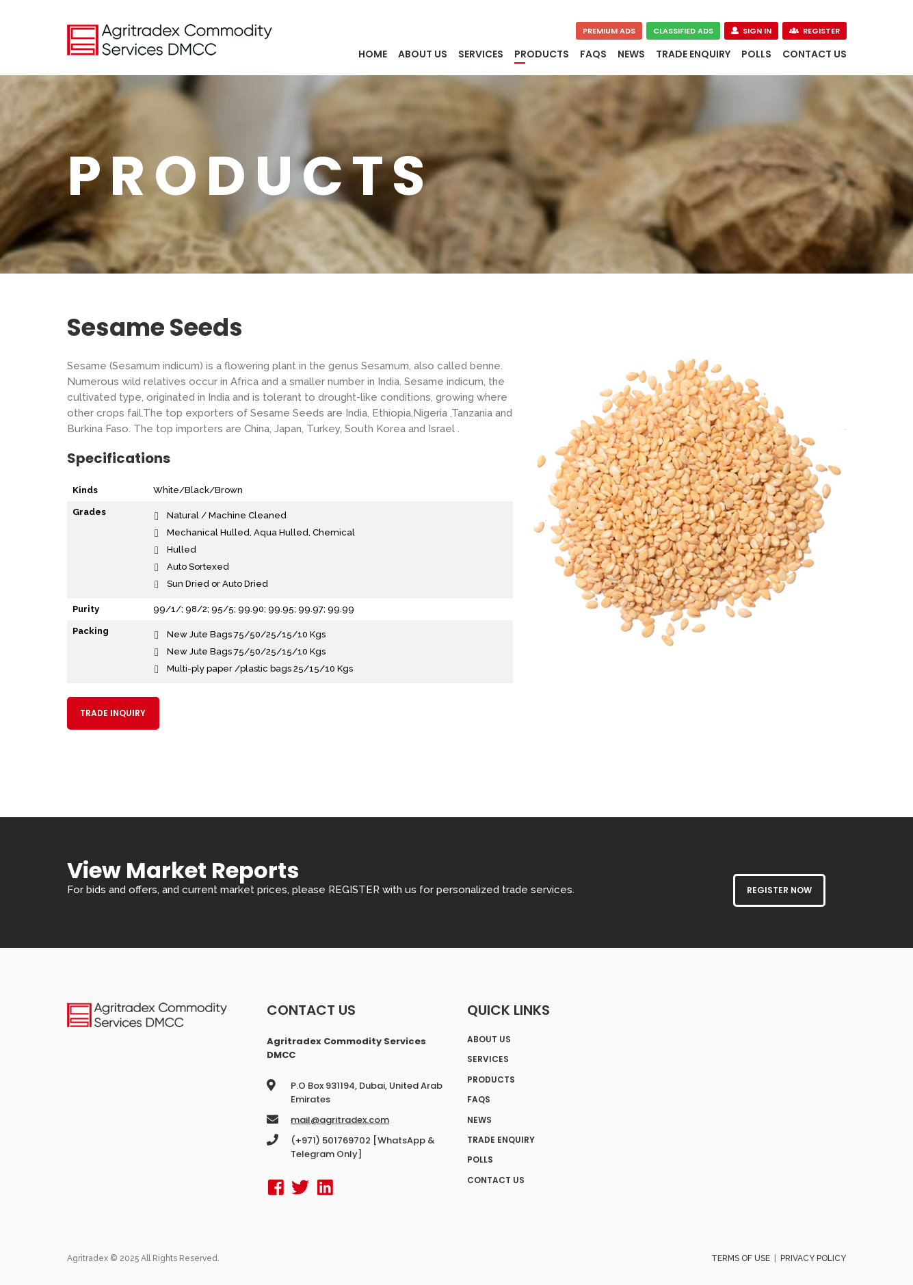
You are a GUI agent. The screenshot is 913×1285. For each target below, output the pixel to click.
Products (541, 54)
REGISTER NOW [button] (779, 890)
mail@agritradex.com (340, 1119)
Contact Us (814, 54)
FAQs (593, 54)
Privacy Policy (813, 1258)
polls (756, 54)
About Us (422, 54)
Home (372, 54)
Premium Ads (609, 30)
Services (480, 54)
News (631, 54)
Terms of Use (740, 1258)
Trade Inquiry (113, 713)
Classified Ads (683, 30)
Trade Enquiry (693, 54)
